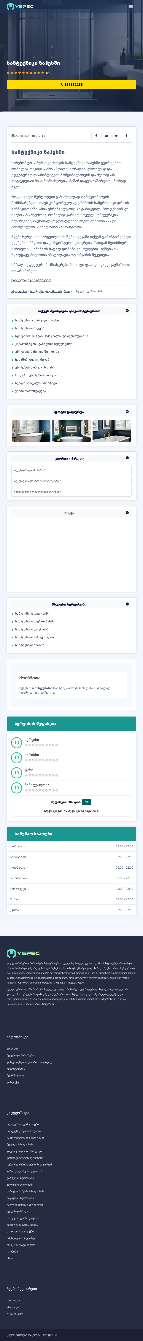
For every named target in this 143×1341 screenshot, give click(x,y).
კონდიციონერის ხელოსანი (25, 1158)
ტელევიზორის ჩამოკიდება (25, 1204)
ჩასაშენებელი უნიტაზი (33, 360)
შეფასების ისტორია (83, 811)
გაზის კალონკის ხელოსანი (25, 1171)
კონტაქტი (13, 1082)
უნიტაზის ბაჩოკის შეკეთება (37, 352)
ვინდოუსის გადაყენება (22, 1224)
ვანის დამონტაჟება (30, 391)
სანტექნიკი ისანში (29, 645)
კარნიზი (12, 1251)
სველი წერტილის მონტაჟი (36, 383)
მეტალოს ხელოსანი (20, 1144)
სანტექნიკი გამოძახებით (31, 280)
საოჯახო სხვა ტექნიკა (22, 1231)
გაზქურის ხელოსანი (20, 1178)
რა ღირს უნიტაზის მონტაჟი (36, 375)
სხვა (10, 1258)
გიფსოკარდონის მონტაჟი (24, 1151)
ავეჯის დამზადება (19, 1211)
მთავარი (12, 1048)
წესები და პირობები (20, 1055)
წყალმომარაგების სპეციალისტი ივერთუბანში (51, 336)
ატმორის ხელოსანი (20, 1184)
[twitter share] (116, 136)
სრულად (48, 1004)
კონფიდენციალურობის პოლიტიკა (30, 1062)
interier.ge (13, 1300)
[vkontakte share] (106, 136)
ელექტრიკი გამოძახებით (24, 1124)
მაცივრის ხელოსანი (20, 1198)
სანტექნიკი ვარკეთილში (34, 637)
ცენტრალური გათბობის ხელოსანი (30, 1164)
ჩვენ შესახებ (15, 1075)
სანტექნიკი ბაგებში (30, 328)
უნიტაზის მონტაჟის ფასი (35, 367)
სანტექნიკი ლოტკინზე (32, 629)
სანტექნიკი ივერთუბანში (35, 621)
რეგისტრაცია (16, 1068)
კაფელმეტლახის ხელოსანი (26, 1137)
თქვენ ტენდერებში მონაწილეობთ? (37, 481)
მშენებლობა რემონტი (21, 1238)
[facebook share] (96, 136)
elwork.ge (13, 1307)
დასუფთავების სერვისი (23, 1218)
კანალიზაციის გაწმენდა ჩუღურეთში (43, 344)
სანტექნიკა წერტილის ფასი (37, 320)
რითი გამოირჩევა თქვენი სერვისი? (37, 491)
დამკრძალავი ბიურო (21, 1245)
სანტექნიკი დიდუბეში (32, 613)
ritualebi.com (15, 1314)
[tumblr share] (126, 136)
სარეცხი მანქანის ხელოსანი (26, 1191)
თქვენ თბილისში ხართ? (29, 470)
